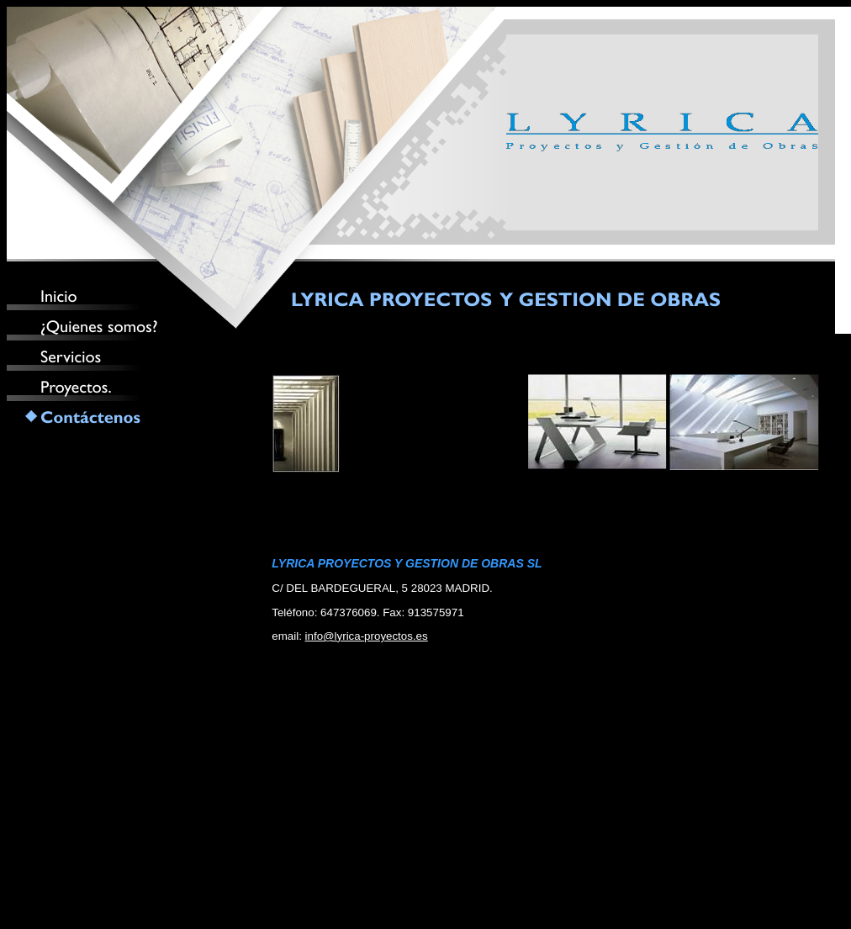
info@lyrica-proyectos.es (366, 636)
